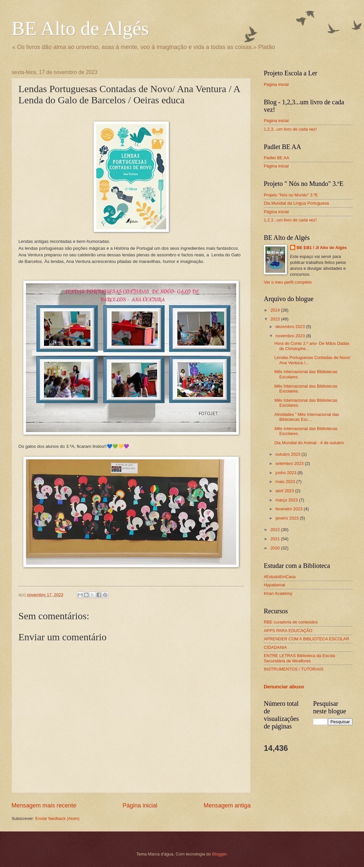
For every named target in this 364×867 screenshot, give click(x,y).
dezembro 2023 (290, 326)
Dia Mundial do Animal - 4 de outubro (309, 442)
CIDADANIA (275, 647)
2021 (275, 538)
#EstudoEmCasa (280, 576)
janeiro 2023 (287, 518)
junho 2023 (286, 472)
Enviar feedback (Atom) (57, 818)
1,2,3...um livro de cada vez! (290, 129)
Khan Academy (278, 593)
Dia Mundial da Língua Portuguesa (296, 203)
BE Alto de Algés (80, 28)
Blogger (219, 854)
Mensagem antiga (227, 805)
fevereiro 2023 (289, 508)
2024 (275, 310)
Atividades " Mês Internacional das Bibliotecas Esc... (306, 417)
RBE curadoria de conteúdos (291, 622)
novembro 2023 (290, 335)
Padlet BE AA (276, 157)
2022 (275, 529)
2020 (275, 548)
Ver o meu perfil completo (288, 282)
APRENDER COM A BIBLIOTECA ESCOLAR (306, 638)
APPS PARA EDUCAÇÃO (288, 630)
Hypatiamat (274, 584)
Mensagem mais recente (43, 805)
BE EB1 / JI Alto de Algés (322, 247)
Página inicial (140, 805)
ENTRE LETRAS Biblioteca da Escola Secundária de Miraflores (299, 658)
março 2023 (287, 499)
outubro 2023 (288, 454)
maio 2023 (285, 481)
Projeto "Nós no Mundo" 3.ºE (291, 194)
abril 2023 (285, 490)
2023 (275, 319)
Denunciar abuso (284, 686)
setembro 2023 (290, 463)
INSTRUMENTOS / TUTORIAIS (294, 669)
